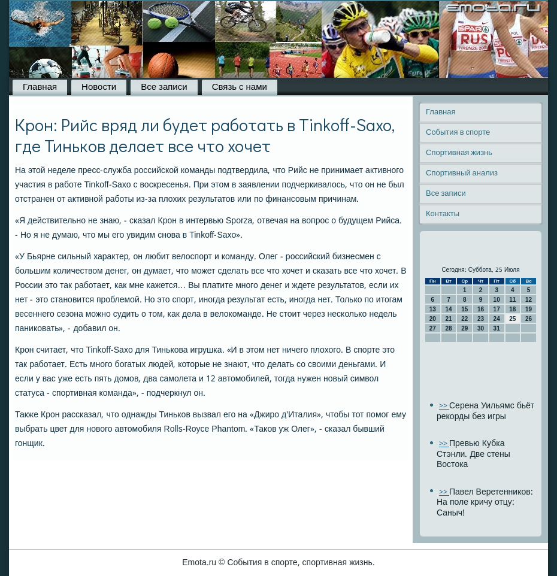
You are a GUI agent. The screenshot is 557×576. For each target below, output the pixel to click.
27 (432, 328)
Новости (98, 87)
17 (497, 309)
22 (464, 319)
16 (480, 309)
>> (444, 406)
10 (497, 299)
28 (448, 328)
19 (528, 309)
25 (512, 319)
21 (448, 319)
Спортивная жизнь (459, 153)
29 (464, 328)
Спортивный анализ (462, 173)
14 (448, 309)
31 (497, 328)
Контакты (442, 214)
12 (528, 299)
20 (432, 319)
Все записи (164, 87)
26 (528, 319)
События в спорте (458, 133)
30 (480, 328)
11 (512, 299)
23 (480, 319)
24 (497, 319)
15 (464, 309)
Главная (40, 87)
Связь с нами (239, 87)
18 (512, 309)
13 (432, 309)
